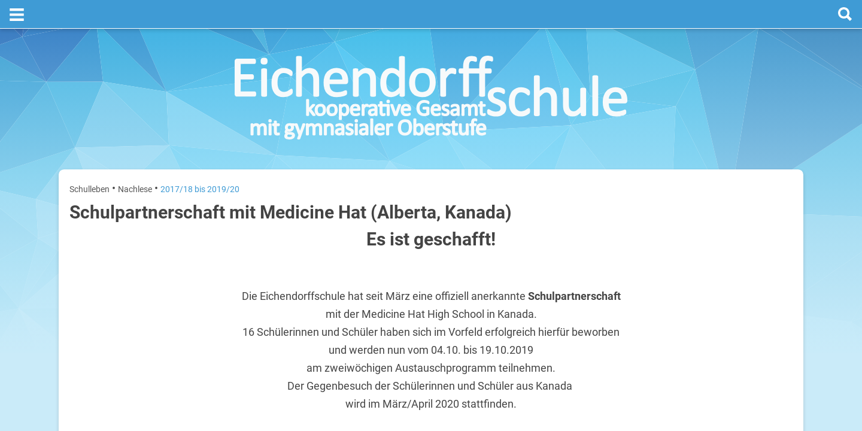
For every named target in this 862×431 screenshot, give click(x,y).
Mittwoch (660, 309)
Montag (657, 232)
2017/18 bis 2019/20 (199, 160)
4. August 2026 (768, 270)
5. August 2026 (768, 309)
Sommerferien (722, 251)
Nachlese (135, 160)
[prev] (716, 204)
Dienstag (660, 270)
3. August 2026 (768, 232)
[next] (728, 204)
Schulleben (89, 160)
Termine (719, 156)
